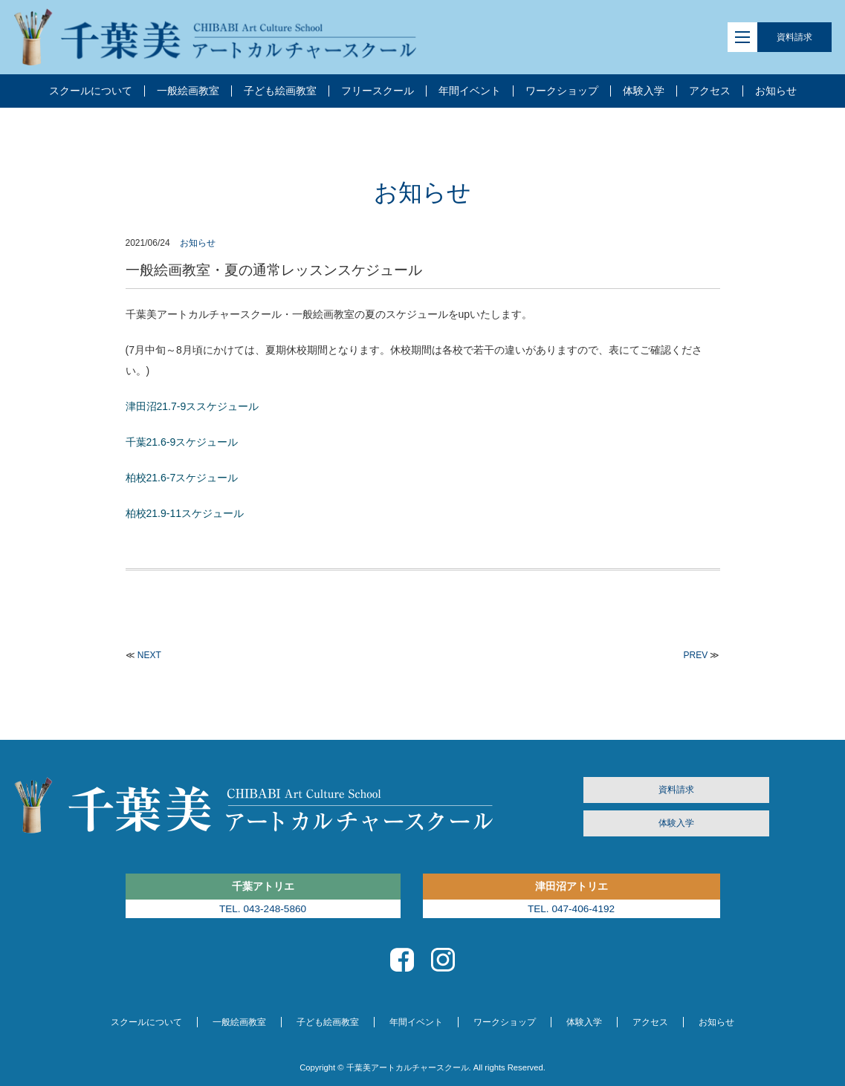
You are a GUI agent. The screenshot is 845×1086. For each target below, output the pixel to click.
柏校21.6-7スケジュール (182, 478)
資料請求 (794, 37)
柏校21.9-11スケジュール (185, 513)
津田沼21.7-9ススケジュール (192, 406)
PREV (695, 655)
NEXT (149, 655)
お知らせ (198, 243)
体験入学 (676, 823)
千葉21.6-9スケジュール (182, 442)
